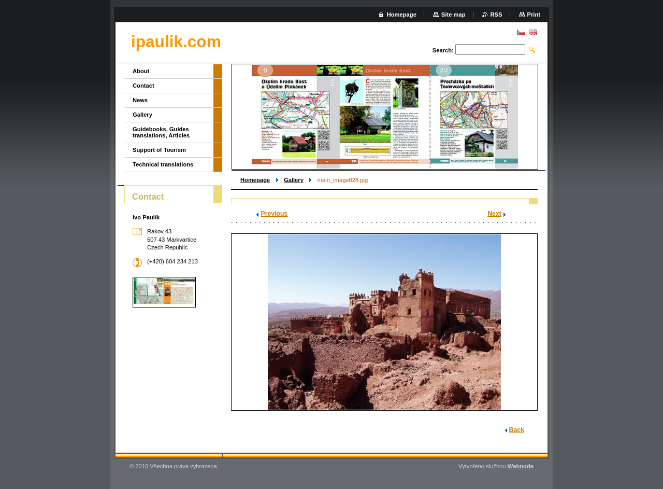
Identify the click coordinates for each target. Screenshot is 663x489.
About (141, 71)
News (140, 100)
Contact (143, 85)
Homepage (255, 180)
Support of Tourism (159, 150)
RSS (496, 14)
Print (533, 14)
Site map (453, 14)
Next (494, 213)
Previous (274, 213)
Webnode (521, 466)
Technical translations (163, 164)
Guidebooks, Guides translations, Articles (161, 132)
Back (516, 430)
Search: (443, 50)
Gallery (294, 180)
